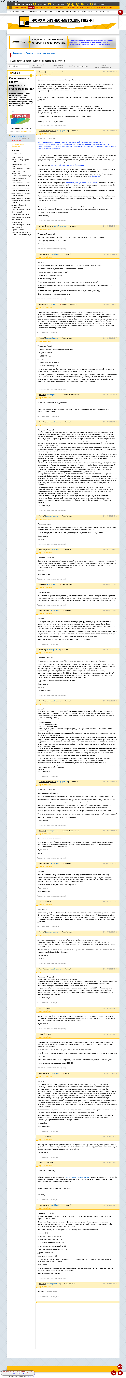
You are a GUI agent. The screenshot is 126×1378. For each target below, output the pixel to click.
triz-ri (86, 4)
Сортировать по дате (26, 131)
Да (14, 1374)
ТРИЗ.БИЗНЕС (31, 11)
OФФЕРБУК (104, 11)
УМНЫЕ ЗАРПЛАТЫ (16, 11)
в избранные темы (81, 66)
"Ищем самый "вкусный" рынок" (77, 1177)
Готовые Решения (58, 8)
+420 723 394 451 (58, 4)
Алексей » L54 (17, 222)
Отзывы (80, 8)
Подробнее (21, 1374)
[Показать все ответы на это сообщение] (51, 125)
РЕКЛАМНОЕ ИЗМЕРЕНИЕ (88, 11)
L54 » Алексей (17, 212)
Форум (31, 8)
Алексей (42, 72)
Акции (109, 8)
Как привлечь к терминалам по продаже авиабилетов (22, 135)
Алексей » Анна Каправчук (21, 176)
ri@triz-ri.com (99, 4)
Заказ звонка (41, 4)
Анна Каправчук (44, 254)
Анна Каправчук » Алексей (21, 169)
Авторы (39, 8)
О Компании (90, 8)
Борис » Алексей (18, 230)
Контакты (101, 8)
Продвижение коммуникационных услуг (41, 53)
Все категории (18, 53)
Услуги (46, 8)
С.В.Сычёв (30, 1376)
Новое (16, 8)
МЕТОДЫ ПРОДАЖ (69, 11)
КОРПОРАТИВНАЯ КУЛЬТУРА (49, 11)
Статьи (23, 8)
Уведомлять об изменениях (38, 66)
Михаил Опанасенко (46, 226)
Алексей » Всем (17, 157)
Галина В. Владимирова (47, 131)
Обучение (71, 8)
